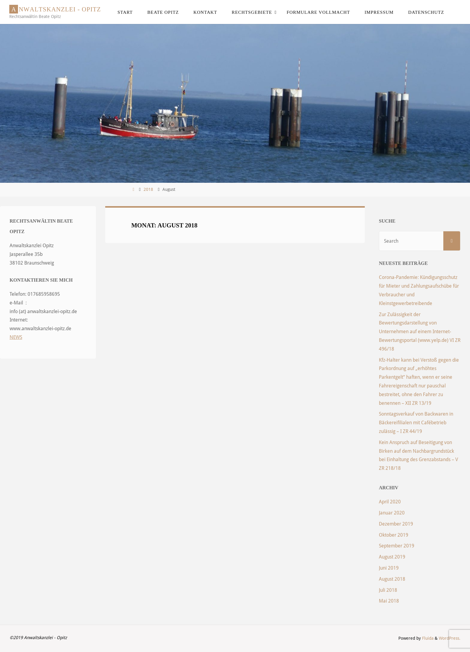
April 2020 (390, 502)
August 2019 (392, 557)
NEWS (16, 337)
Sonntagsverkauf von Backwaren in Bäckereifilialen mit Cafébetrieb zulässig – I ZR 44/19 (416, 422)
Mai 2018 (389, 601)
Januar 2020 (392, 513)
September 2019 (396, 546)
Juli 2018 (388, 590)
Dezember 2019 (396, 524)
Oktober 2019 (393, 535)
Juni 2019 (389, 568)
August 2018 (392, 579)
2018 (148, 189)
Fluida (427, 638)
